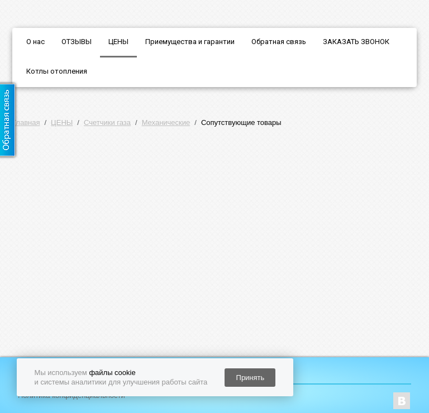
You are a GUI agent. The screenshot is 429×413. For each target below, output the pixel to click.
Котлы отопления (56, 71)
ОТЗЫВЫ (76, 41)
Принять (250, 377)
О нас (35, 41)
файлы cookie (112, 372)
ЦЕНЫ (118, 41)
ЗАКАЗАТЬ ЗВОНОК (356, 41)
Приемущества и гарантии (190, 41)
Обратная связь (278, 41)
